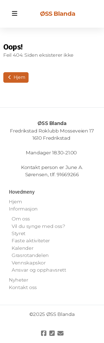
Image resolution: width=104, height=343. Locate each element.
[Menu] (14, 14)
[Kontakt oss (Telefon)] (52, 333)
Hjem (16, 77)
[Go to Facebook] (44, 333)
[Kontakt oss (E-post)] (60, 333)
